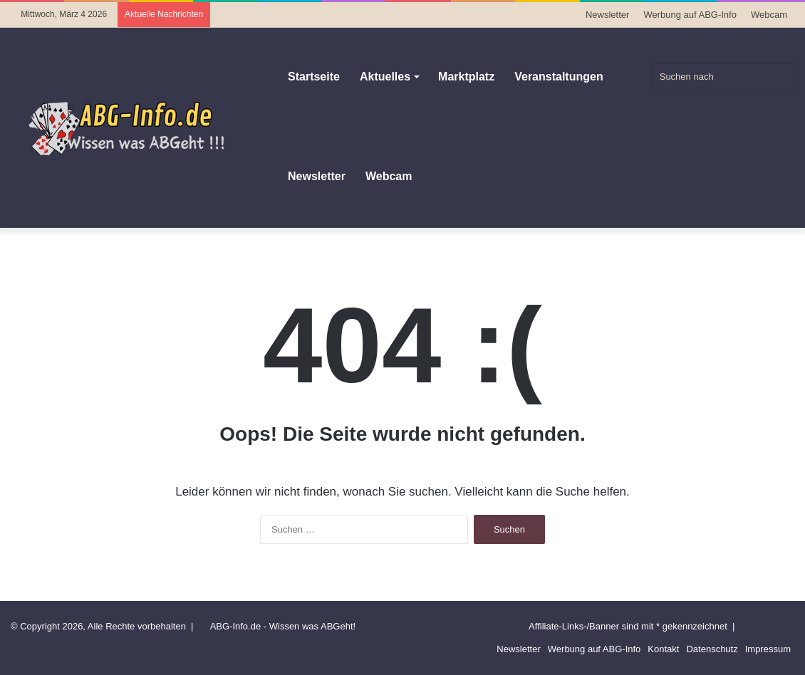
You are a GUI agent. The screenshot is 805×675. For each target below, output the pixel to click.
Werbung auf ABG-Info (690, 14)
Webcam (769, 14)
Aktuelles (385, 76)
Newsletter (607, 14)
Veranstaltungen (558, 76)
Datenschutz (711, 649)
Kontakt (663, 649)
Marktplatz (466, 76)
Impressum (768, 649)
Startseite (314, 76)
